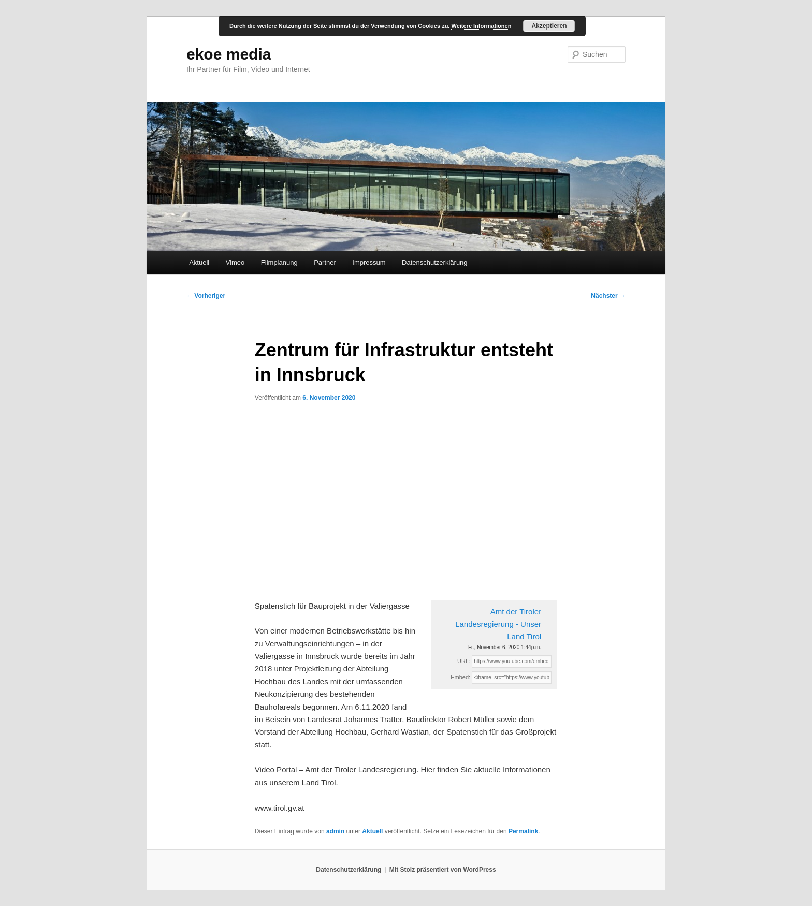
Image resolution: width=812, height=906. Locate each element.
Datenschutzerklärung (434, 262)
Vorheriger (205, 295)
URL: (463, 661)
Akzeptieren (549, 26)
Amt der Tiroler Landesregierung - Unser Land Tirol (498, 624)
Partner (325, 262)
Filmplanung (279, 262)
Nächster (608, 295)
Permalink (523, 831)
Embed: (460, 677)
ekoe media (228, 54)
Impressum (368, 262)
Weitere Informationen (481, 26)
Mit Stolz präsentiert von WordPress (442, 869)
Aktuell (199, 262)
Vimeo (235, 262)
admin (335, 831)
